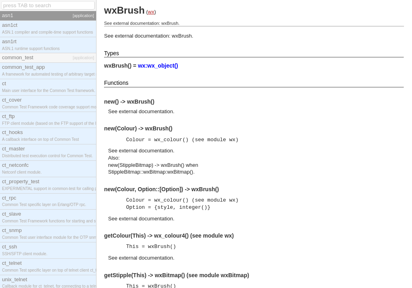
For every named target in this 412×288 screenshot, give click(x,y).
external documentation (146, 111)
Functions (116, 83)
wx (151, 12)
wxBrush (182, 36)
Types (111, 53)
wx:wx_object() (158, 65)
